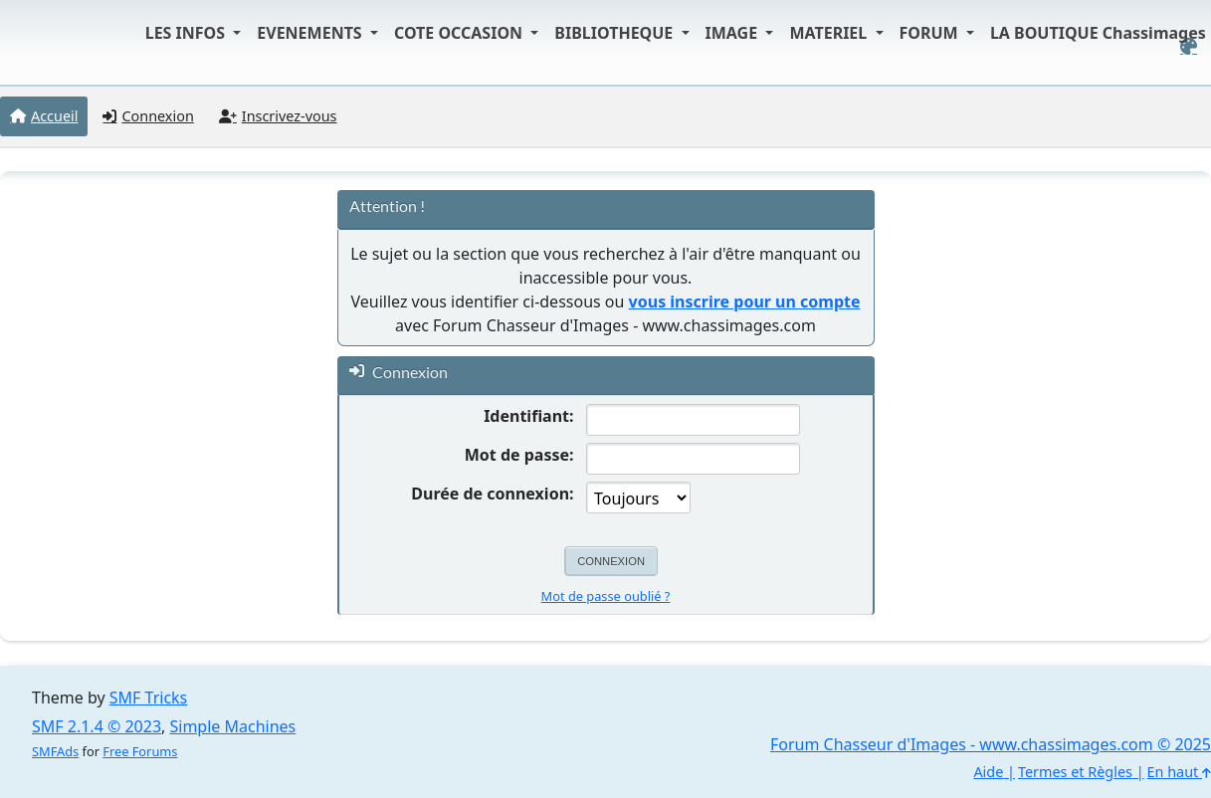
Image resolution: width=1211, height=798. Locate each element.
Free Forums (139, 751)
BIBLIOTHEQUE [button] (615, 33)
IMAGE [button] (734, 33)
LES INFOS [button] (187, 33)
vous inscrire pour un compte (745, 301)
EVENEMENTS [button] (311, 33)
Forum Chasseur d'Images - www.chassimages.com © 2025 (990, 744)
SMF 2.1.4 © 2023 (96, 726)
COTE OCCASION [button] (460, 33)
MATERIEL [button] (830, 33)
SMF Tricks (148, 697)
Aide (988, 771)
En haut (1179, 771)
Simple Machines (233, 726)
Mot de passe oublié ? (606, 596)
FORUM (931, 33)
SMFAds (55, 751)
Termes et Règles (1075, 771)
